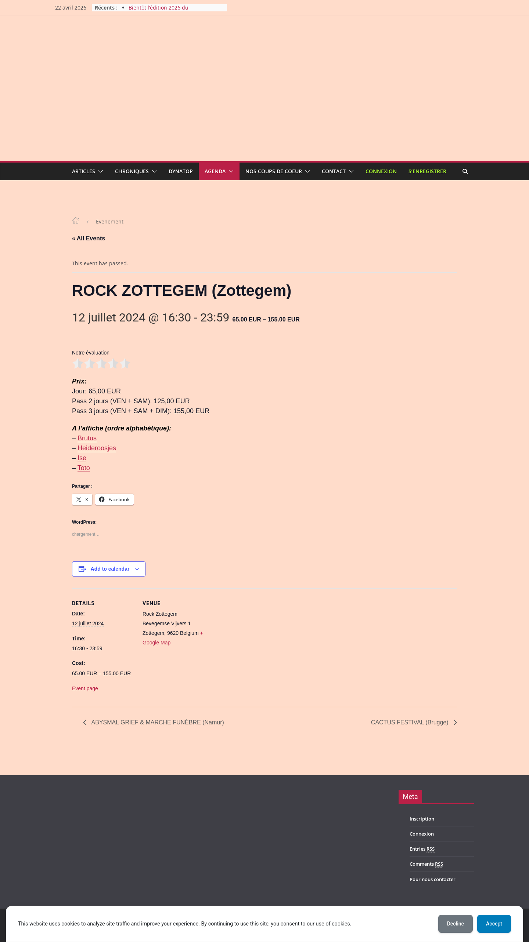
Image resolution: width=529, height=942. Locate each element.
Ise (82, 458)
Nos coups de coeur (273, 171)
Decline (455, 924)
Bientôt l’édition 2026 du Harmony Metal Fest (158, 11)
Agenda (215, 171)
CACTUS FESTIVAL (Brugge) (410, 722)
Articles (83, 171)
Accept (494, 924)
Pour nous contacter (433, 879)
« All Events (88, 238)
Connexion (381, 171)
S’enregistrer (427, 171)
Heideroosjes (97, 448)
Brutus (87, 438)
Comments (426, 864)
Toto (84, 468)
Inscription (422, 818)
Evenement (109, 221)
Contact (334, 171)
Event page (85, 688)
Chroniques (132, 171)
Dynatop (181, 171)
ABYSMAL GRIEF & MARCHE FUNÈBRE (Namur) (157, 722)
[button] (99, 171)
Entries (422, 848)
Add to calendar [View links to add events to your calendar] (110, 569)
